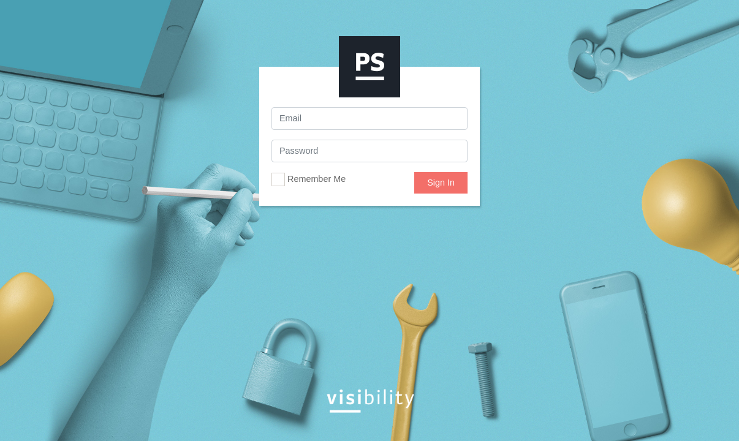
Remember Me (308, 179)
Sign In (441, 182)
